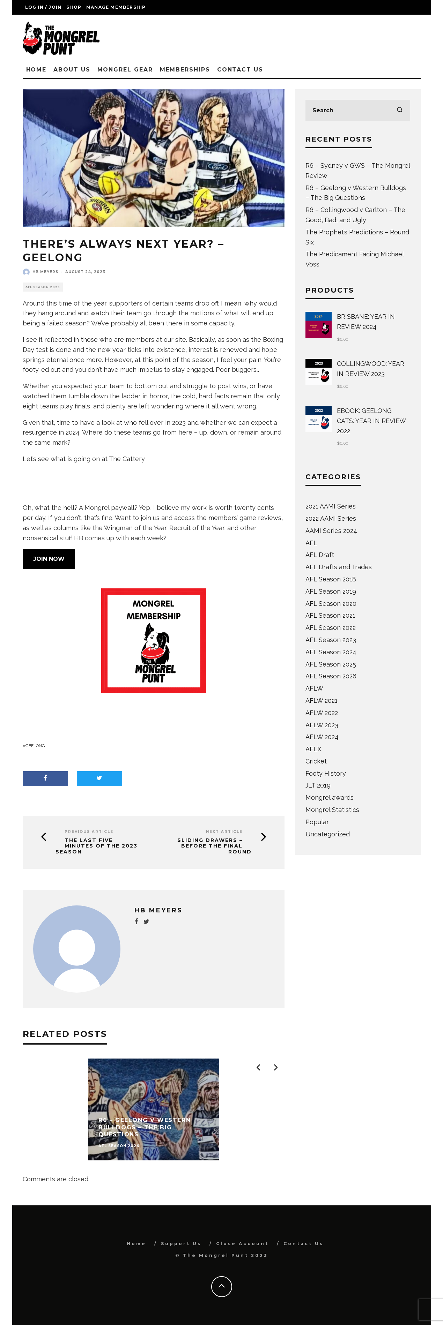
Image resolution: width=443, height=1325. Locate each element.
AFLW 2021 (321, 700)
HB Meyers (45, 272)
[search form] (357, 110)
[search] (399, 110)
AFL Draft (319, 554)
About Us (71, 69)
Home (36, 69)
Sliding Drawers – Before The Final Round (214, 846)
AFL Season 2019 (330, 591)
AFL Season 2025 (330, 664)
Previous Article (89, 831)
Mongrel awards (329, 797)
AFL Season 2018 (330, 579)
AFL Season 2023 (42, 287)
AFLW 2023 (321, 725)
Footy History (325, 773)
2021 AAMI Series (330, 506)
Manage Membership (116, 7)
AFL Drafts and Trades (338, 567)
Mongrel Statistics (332, 809)
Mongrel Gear (125, 69)
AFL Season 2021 (330, 615)
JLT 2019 (318, 785)
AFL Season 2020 (330, 603)
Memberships (185, 69)
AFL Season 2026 (330, 676)
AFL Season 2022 (330, 627)
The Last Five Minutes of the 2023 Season (97, 846)
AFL (311, 543)
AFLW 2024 (322, 736)
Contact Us (240, 69)
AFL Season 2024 (330, 652)
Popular (317, 822)
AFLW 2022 (321, 712)
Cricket (316, 761)
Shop (73, 7)
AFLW (314, 688)
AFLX (313, 749)
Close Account (242, 1243)
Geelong (35, 745)
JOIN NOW (49, 559)
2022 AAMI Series (330, 518)
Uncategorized (327, 834)
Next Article (224, 831)
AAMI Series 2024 (331, 530)
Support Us (181, 1243)
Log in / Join (43, 7)
